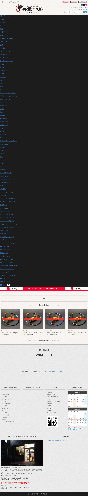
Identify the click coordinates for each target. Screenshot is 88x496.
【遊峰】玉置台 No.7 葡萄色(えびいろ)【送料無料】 (32, 333)
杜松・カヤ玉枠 (5, 51)
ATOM (51, 415)
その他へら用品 (5, 211)
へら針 (2, 128)
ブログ (48, 399)
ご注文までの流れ (5, 256)
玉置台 (2, 109)
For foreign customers (7, 269)
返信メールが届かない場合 (8, 265)
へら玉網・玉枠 (6, 403)
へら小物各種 (5, 415)
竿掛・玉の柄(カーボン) (7, 38)
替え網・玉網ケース (6, 61)
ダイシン (3, 102)
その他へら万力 (5, 176)
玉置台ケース (4, 125)
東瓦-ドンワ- (4, 25)
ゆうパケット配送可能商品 (8, 243)
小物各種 (3, 189)
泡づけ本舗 (3, 105)
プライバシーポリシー (52, 412)
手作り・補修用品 (5, 230)
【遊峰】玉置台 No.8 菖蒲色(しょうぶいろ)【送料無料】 (54, 333)
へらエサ (3, 64)
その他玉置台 (4, 121)
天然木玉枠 (3, 54)
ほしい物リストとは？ (56, 371)
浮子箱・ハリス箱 (6, 399)
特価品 (2, 240)
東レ (1, 157)
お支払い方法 (4, 253)
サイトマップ (4, 272)
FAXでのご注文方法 (6, 262)
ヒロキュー (3, 73)
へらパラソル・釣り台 (7, 217)
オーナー (3, 131)
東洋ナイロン (4, 147)
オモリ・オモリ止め (6, 192)
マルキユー (3, 67)
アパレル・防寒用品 (6, 227)
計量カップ (3, 205)
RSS (48, 415)
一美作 (2, 86)
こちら (10, 489)
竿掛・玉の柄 (4, 32)
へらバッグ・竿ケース (7, 221)
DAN (1, 150)
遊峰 (1, 45)
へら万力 (3, 166)
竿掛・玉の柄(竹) (5, 35)
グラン (2, 137)
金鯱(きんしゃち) (5, 99)
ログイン (65, 2)
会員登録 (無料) (82, 2)
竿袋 (1, 29)
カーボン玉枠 (4, 57)
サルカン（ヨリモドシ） (8, 201)
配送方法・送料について (53, 394)
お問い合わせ (50, 392)
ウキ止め (3, 195)
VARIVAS (3, 153)
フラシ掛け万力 (5, 182)
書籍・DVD (3, 233)
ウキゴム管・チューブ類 (8, 198)
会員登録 (49, 406)
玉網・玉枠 (3, 41)
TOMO (2, 89)
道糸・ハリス (4, 144)
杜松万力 (3, 169)
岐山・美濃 (3, 118)
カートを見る (50, 410)
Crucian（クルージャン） (8, 93)
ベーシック (3, 70)
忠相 (1, 80)
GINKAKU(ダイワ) (6, 173)
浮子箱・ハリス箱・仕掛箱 (8, 96)
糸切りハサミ (4, 208)
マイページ (73, 2)
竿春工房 (3, 48)
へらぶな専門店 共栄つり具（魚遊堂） (56, 440)
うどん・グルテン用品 (7, 214)
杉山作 (2, 83)
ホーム (2, 293)
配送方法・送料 (5, 249)
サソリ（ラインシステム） (8, 141)
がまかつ (3, 134)
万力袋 (2, 185)
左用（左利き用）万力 (7, 179)
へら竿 (2, 19)
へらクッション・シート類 (8, 224)
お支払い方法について (52, 396)
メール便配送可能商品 (8, 421)
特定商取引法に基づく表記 (8, 275)
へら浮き (3, 77)
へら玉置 (7, 293)
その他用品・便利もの (7, 237)
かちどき (3, 22)
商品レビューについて (7, 259)
